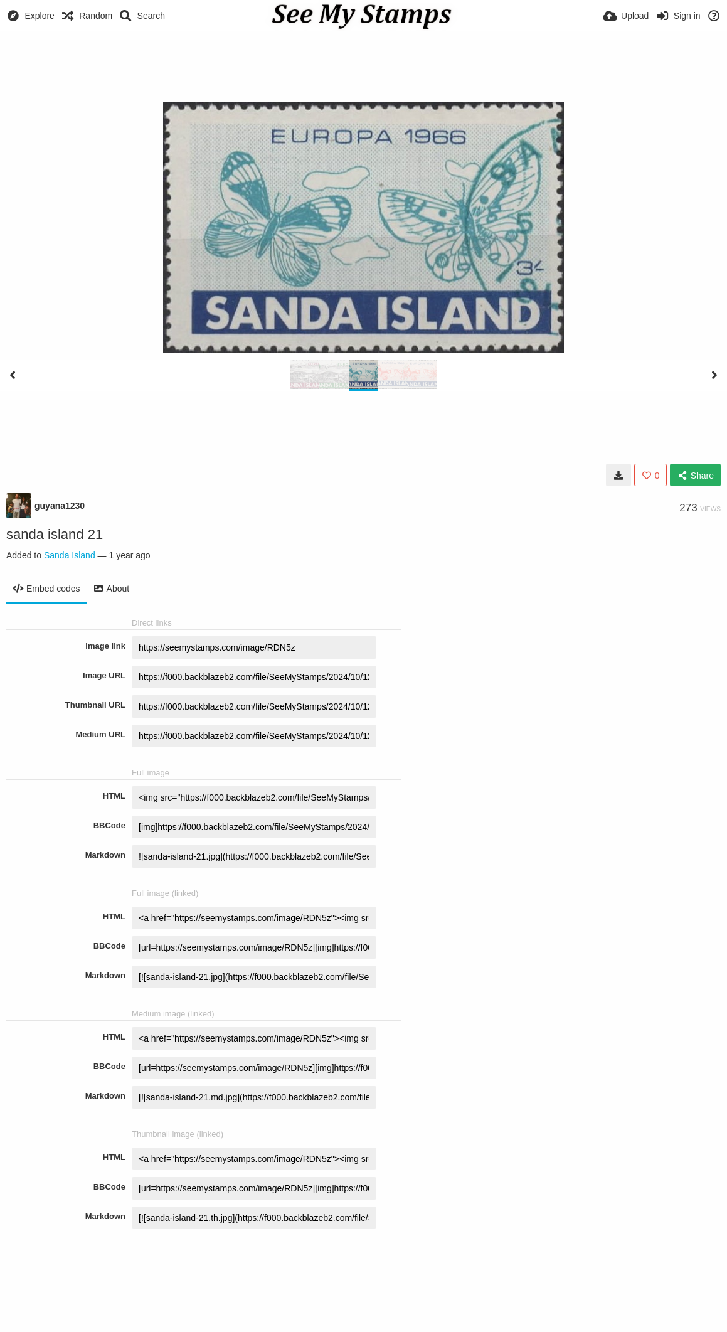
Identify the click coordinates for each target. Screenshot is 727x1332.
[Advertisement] (363, 66)
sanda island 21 (54, 534)
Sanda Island (69, 555)
